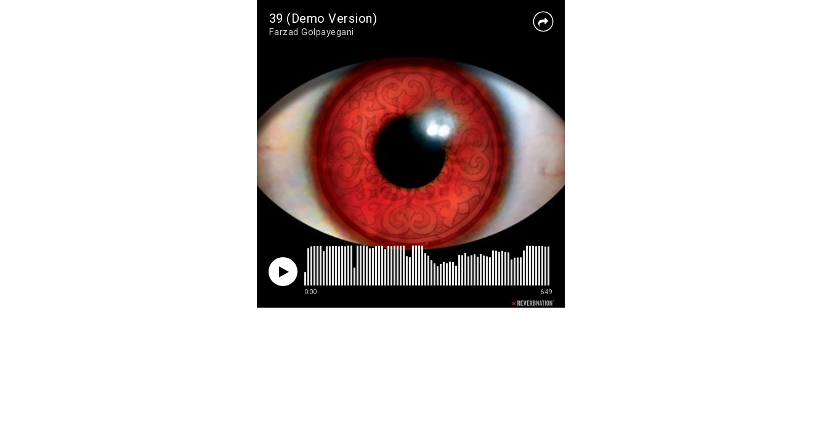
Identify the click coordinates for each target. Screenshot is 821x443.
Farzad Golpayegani (311, 32)
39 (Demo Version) (323, 18)
